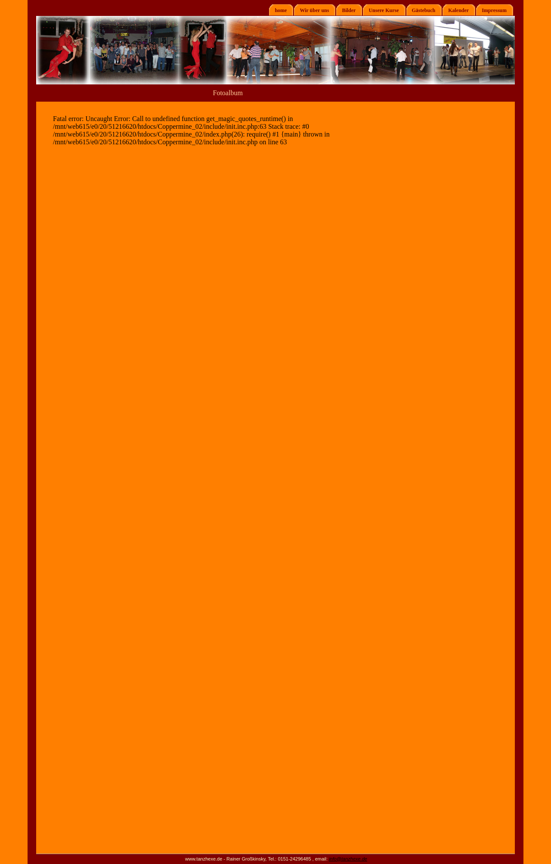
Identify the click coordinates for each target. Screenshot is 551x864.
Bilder (346, 10)
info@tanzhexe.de (348, 858)
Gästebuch (421, 10)
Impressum (491, 10)
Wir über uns (311, 10)
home (278, 10)
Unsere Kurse (381, 10)
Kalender (456, 10)
